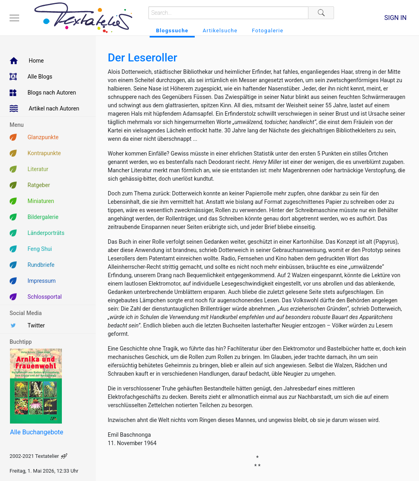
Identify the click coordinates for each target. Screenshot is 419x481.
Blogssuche (172, 31)
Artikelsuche (220, 31)
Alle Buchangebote (36, 432)
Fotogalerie (267, 31)
